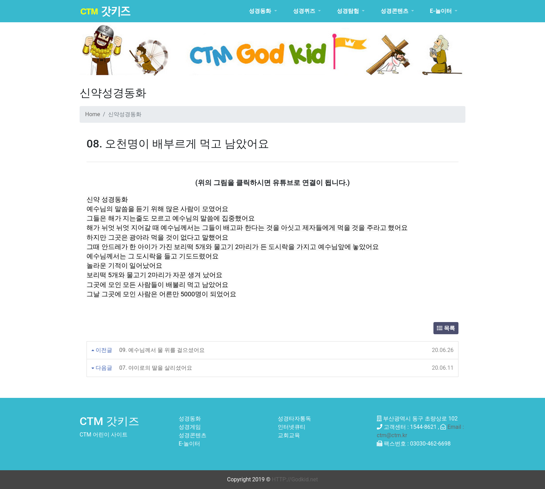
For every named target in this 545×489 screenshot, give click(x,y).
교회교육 (289, 435)
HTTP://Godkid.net (295, 479)
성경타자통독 (294, 418)
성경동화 (190, 418)
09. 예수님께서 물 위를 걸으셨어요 (162, 350)
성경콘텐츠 (192, 435)
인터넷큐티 (292, 427)
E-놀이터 (189, 443)
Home (92, 114)
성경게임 (190, 427)
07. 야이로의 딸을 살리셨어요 (155, 367)
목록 (446, 328)
